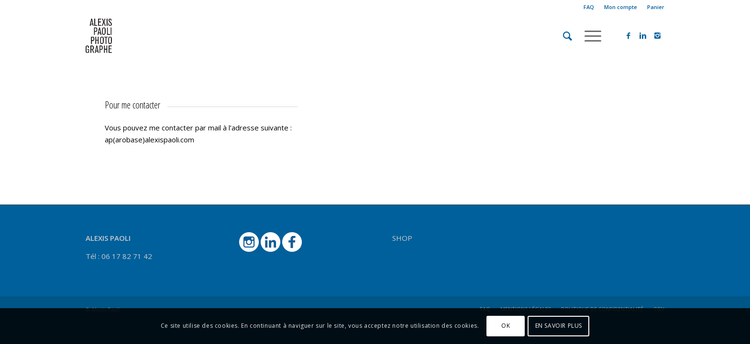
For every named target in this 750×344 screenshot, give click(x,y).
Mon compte (620, 7)
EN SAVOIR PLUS (558, 326)
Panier (655, 7)
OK (505, 326)
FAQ (589, 7)
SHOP (402, 238)
